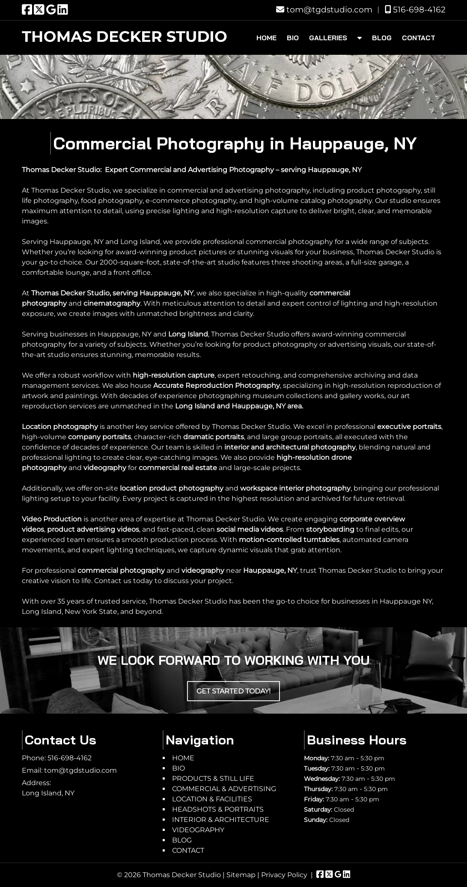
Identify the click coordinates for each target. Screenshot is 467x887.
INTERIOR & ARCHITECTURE (220, 820)
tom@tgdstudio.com (324, 9)
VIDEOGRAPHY (198, 830)
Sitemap (241, 875)
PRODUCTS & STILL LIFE (213, 778)
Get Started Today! (233, 691)
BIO (293, 37)
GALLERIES (328, 37)
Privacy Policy (284, 875)
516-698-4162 (415, 9)
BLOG (382, 37)
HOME (266, 37)
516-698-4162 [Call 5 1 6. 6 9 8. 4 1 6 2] (70, 758)
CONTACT (418, 37)
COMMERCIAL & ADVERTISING (224, 789)
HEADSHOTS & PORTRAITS (218, 809)
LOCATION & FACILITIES (212, 799)
